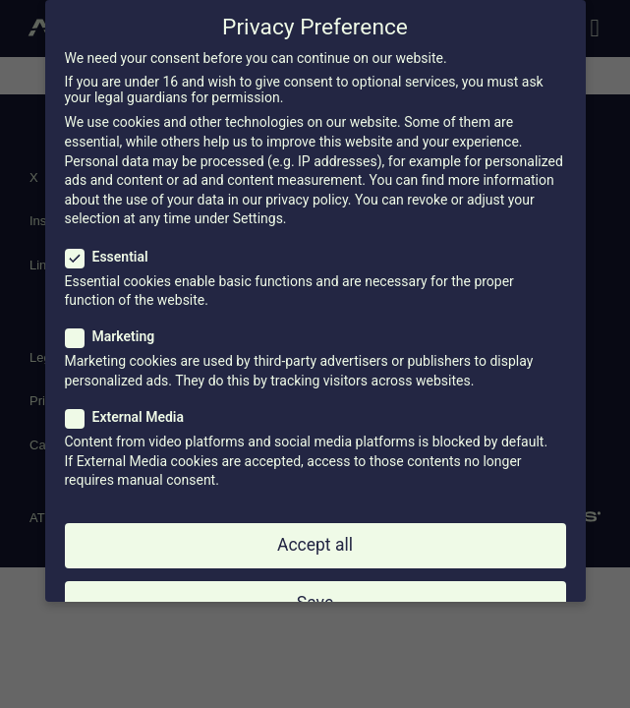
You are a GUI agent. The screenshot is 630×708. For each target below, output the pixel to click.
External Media (131, 417)
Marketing (116, 336)
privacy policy (306, 199)
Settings (258, 218)
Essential (113, 257)
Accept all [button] (315, 545)
